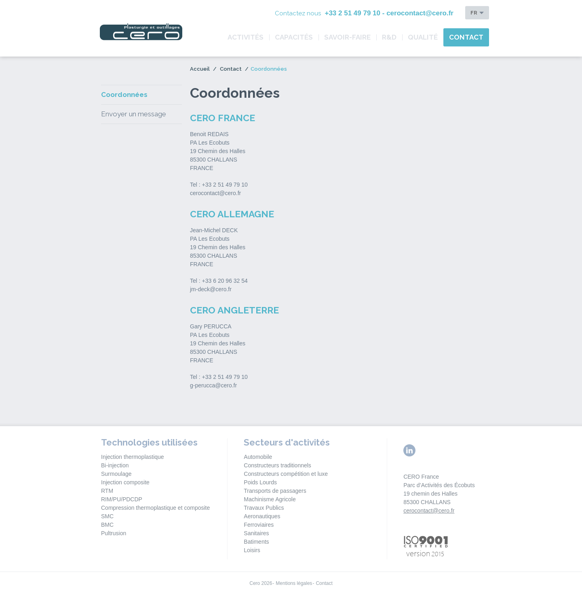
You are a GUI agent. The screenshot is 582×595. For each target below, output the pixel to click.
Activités (246, 37)
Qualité (423, 37)
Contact (466, 37)
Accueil (200, 69)
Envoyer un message (133, 114)
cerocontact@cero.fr (428, 510)
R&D (389, 37)
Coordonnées (124, 94)
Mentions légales (294, 583)
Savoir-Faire (347, 37)
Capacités (294, 37)
